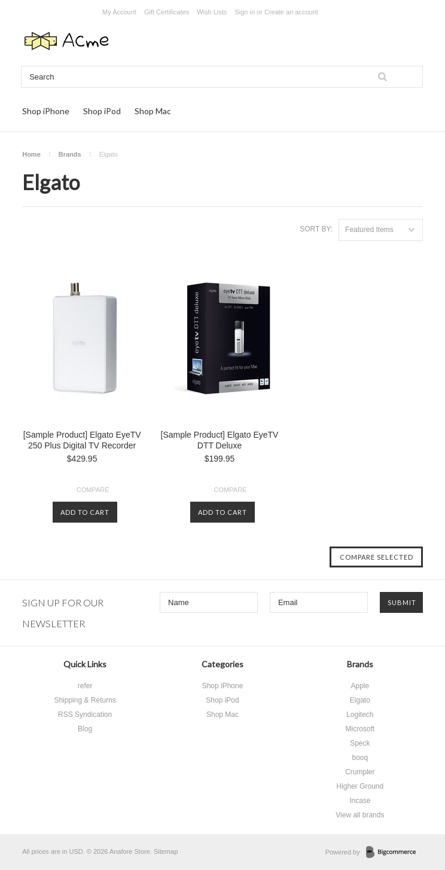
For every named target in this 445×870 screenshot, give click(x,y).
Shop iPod (102, 111)
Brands (70, 154)
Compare (93, 489)
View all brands (360, 815)
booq (360, 757)
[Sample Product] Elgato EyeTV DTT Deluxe (220, 440)
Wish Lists (212, 12)
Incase (359, 800)
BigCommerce (394, 852)
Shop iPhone (45, 111)
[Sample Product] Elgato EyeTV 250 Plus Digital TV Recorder (82, 440)
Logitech (359, 714)
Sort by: (316, 229)
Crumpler (359, 772)
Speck (360, 743)
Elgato (360, 700)
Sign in (244, 12)
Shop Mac (153, 111)
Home (31, 154)
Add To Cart (84, 512)
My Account (119, 12)
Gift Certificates (166, 12)
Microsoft (360, 729)
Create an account (291, 12)
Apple (360, 686)
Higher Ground (359, 786)
